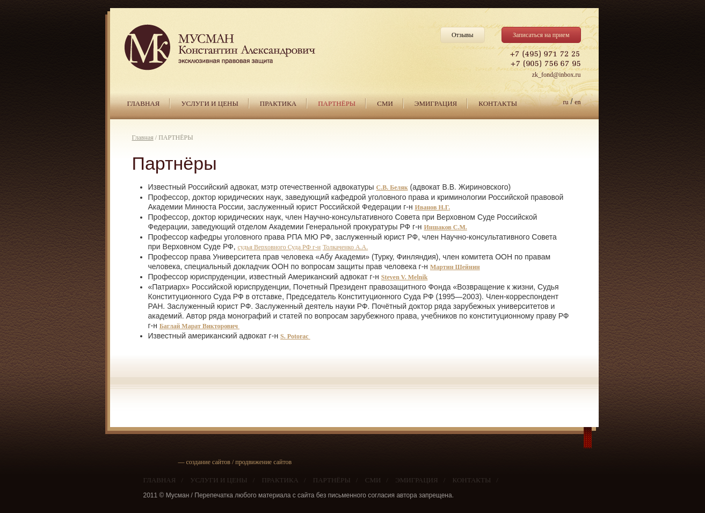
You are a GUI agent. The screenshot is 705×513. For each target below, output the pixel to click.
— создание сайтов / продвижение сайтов (235, 462)
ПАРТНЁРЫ (336, 103)
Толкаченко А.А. (345, 247)
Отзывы (463, 35)
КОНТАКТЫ (497, 103)
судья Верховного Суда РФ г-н (279, 247)
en (577, 102)
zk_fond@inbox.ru (556, 74)
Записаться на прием (541, 35)
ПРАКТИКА (278, 103)
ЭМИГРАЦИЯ (436, 103)
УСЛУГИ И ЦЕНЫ (209, 103)
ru (566, 102)
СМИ (385, 103)
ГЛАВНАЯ (143, 103)
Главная (143, 137)
